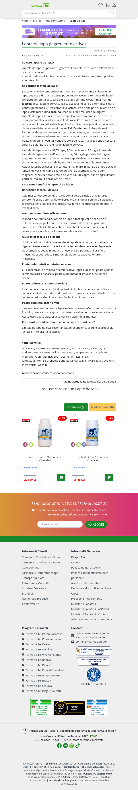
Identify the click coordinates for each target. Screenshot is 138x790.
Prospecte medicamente (86, 598)
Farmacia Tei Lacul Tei (37, 649)
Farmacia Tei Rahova (37, 660)
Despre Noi (78, 557)
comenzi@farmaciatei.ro (91, 641)
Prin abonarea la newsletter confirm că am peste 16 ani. (71, 510)
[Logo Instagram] (71, 745)
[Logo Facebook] (59, 745)
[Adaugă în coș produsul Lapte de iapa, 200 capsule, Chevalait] (61, 477)
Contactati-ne (30, 604)
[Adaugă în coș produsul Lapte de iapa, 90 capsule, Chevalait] (109, 477)
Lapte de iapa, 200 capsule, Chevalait (45, 458)
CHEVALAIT (30, 467)
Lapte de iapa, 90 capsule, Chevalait (92, 458)
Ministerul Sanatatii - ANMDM (90, 609)
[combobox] (69, 13)
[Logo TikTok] (77, 745)
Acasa (25, 20)
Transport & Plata (33, 578)
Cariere (76, 562)
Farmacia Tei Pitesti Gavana (41, 675)
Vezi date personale (77, 514)
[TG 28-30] (69, 31)
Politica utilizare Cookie (86, 567)
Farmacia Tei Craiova (37, 686)
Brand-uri (28, 593)
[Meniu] (25, 5)
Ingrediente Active (55, 20)
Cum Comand (31, 567)
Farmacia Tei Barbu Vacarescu (43, 634)
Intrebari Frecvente (34, 588)
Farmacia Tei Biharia (36, 665)
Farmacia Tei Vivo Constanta (41, 654)
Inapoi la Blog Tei (32, 55)
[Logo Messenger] (65, 745)
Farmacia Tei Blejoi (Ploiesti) (41, 691)
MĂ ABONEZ (96, 524)
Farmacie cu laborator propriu (41, 573)
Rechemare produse (35, 598)
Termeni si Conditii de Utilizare (41, 557)
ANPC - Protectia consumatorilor (91, 619)
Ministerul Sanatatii (83, 604)
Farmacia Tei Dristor (36, 644)
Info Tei (36, 20)
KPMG (94, 736)
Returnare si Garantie (35, 583)
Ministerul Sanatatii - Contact (89, 614)
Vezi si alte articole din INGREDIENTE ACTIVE (90, 55)
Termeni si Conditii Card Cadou (41, 562)
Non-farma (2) (76, 407)
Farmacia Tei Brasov (36, 680)
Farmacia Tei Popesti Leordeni (43, 670)
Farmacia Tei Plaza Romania (41, 639)
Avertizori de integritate (86, 583)
